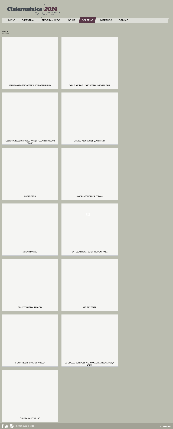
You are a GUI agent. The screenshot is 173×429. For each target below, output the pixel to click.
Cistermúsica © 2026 (24, 426)
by (160, 426)
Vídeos (5, 31)
